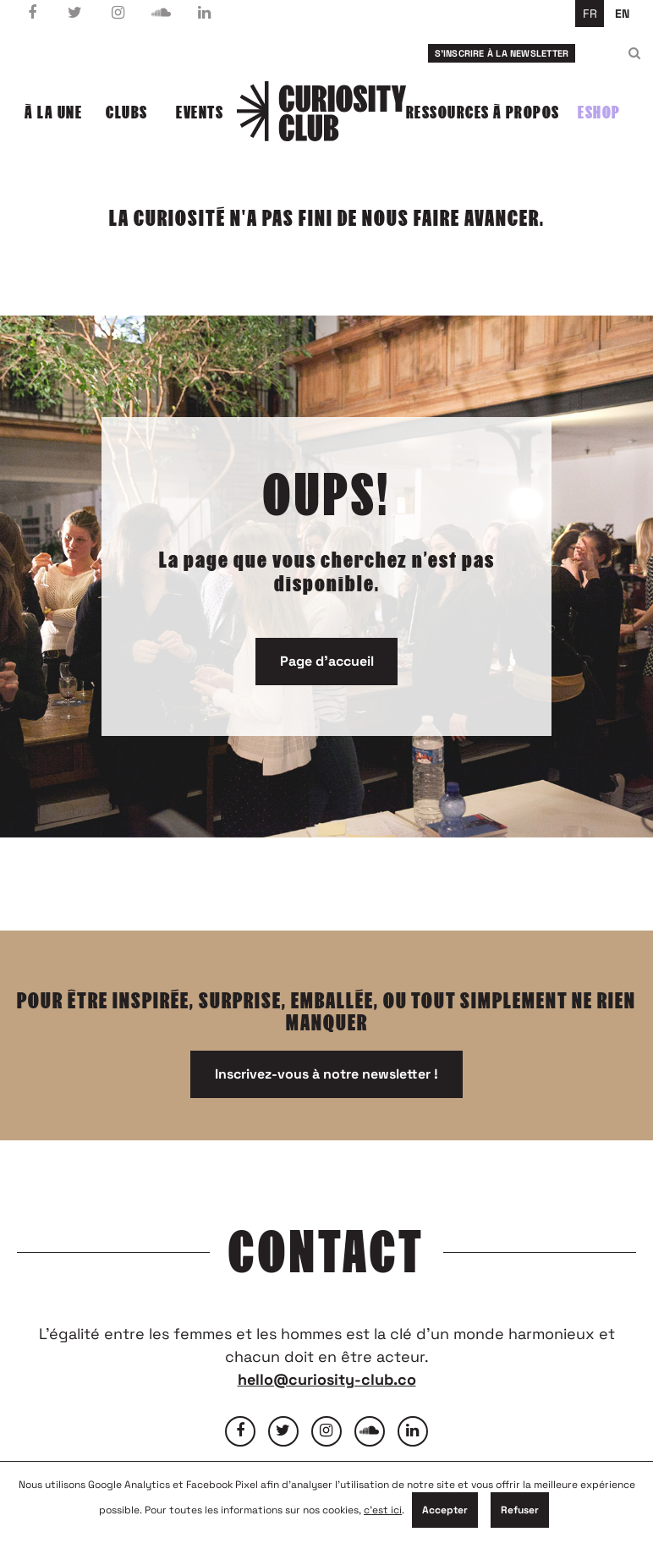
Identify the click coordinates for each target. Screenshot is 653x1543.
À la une (53, 112)
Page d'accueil (327, 661)
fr (590, 13)
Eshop (599, 112)
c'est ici (383, 1510)
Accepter (445, 1510)
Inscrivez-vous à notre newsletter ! (326, 1074)
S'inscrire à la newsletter (502, 53)
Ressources (448, 112)
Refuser (520, 1510)
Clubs (127, 112)
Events (199, 112)
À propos (526, 112)
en (622, 13)
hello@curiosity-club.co (327, 1379)
